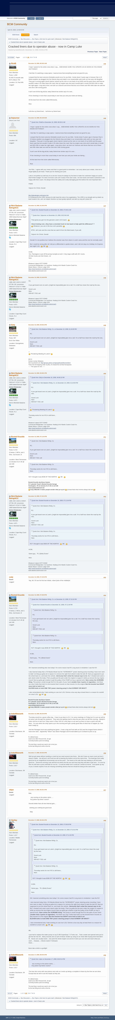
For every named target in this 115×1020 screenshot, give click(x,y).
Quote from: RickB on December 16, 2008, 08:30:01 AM (48, 122)
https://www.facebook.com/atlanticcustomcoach (42, 269)
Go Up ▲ (106, 1017)
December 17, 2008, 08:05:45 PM (37, 954)
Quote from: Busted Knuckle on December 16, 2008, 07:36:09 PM (51, 824)
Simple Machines (20, 1017)
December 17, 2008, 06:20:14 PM (37, 789)
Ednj (13, 325)
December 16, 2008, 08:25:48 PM (37, 713)
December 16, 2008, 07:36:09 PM (37, 595)
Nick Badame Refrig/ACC (69, 39)
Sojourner (15, 118)
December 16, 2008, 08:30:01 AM (37, 63)
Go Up (10, 993)
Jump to (79, 1005)
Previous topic (92, 51)
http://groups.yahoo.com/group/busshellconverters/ (56, 363)
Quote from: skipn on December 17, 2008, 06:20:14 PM (48, 959)
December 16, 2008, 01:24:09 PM (37, 277)
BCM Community (17, 24)
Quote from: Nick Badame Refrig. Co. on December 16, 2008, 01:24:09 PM (54, 329)
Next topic (103, 51)
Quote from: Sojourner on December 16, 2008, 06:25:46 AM (51, 215)
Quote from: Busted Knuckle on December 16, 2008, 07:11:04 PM (51, 500)
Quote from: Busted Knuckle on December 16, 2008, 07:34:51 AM (51, 210)
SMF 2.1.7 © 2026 (10, 1017)
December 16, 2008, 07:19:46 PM (37, 577)
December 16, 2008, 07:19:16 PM (37, 496)
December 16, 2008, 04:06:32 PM (37, 324)
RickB (13, 63)
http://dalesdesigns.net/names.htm (38, 195)
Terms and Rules (98, 1017)
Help (92, 1017)
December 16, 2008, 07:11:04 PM (37, 436)
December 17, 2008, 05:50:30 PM (37, 752)
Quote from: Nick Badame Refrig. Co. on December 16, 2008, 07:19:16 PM (54, 599)
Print (105, 57)
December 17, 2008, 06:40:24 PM (37, 820)
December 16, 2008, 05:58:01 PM (37, 373)
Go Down (11, 57)
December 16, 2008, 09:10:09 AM (37, 118)
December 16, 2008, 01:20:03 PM (37, 205)
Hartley (14, 820)
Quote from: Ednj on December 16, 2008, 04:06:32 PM (48, 377)
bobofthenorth (17, 714)
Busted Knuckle (17, 437)
